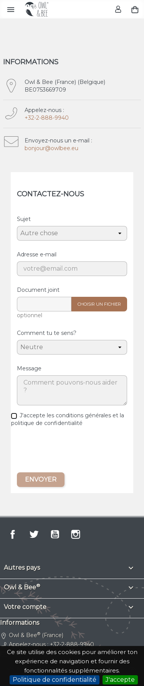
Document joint (38, 289)
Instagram (76, 534)
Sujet (24, 219)
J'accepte (120, 679)
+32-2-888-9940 (47, 117)
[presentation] (72, 451)
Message (29, 368)
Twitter (34, 534)
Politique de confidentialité (54, 679)
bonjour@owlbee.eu (51, 148)
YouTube (55, 534)
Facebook (13, 534)
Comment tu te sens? (46, 333)
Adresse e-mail (36, 254)
